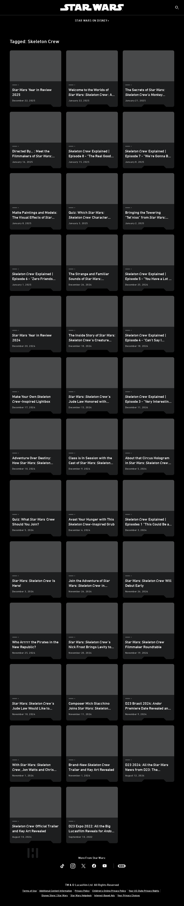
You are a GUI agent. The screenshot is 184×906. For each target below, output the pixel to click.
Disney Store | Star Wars (55, 895)
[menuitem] (6, 7)
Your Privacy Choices (128, 895)
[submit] (177, 7)
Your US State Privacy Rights (144, 890)
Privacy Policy (82, 890)
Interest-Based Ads (104, 895)
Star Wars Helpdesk (81, 895)
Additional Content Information (55, 890)
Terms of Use (29, 890)
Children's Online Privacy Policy (109, 890)
